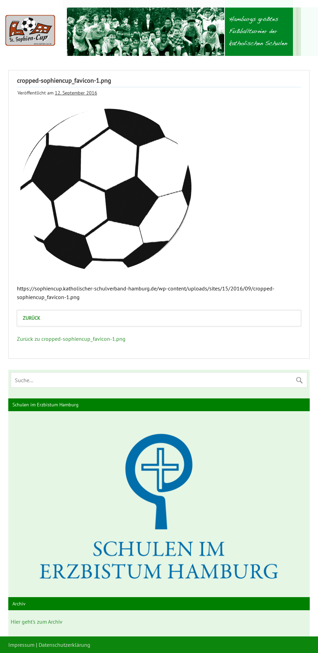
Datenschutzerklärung (64, 644)
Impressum (21, 644)
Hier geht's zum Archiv (36, 621)
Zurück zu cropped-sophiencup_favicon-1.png (71, 338)
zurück (31, 318)
